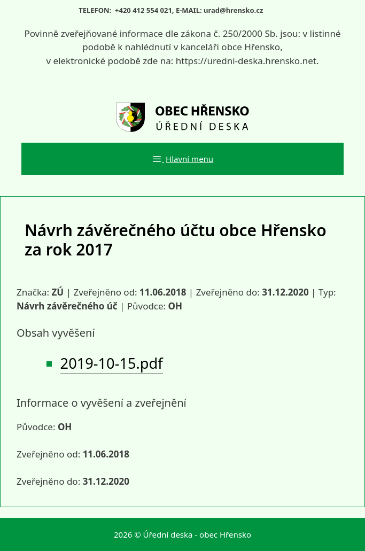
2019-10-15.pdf (111, 363)
